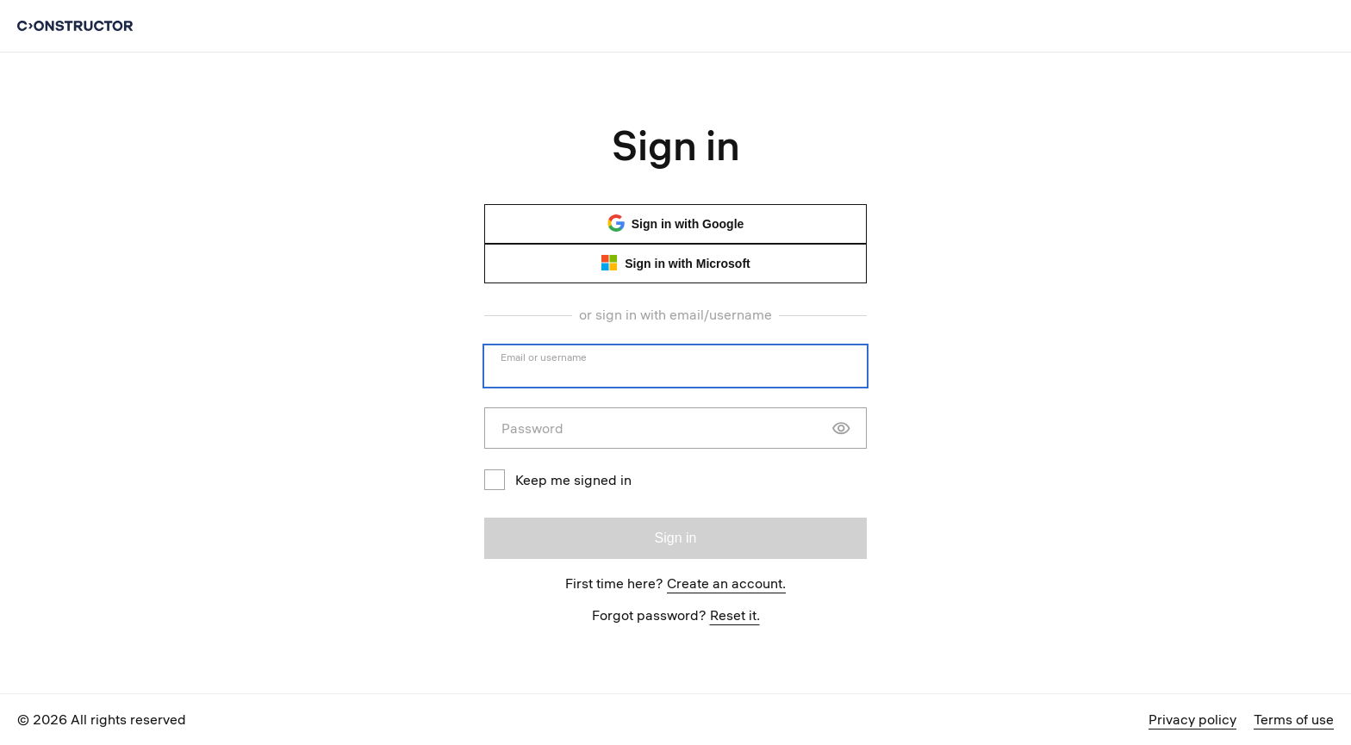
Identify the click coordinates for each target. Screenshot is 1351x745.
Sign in (676, 538)
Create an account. (726, 583)
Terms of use (1294, 719)
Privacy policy (1192, 719)
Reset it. (735, 615)
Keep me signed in (558, 479)
